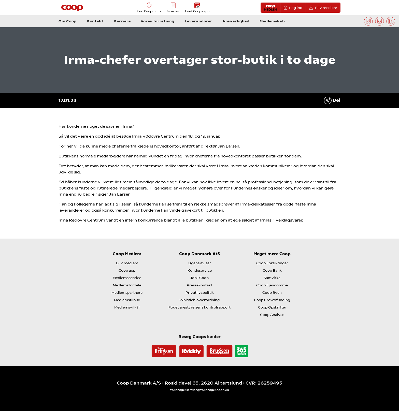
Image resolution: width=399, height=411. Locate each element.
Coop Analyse (272, 315)
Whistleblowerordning (199, 300)
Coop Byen (272, 292)
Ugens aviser (199, 263)
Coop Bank (272, 270)
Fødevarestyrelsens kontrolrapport (199, 307)
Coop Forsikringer (272, 263)
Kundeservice (200, 270)
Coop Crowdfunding (272, 300)
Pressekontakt (199, 285)
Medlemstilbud (127, 300)
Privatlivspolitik (200, 292)
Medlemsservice (127, 278)
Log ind (293, 8)
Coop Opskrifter (272, 307)
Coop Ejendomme (272, 285)
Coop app (127, 270)
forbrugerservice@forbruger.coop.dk (199, 390)
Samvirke (272, 278)
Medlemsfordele (127, 285)
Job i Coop (199, 278)
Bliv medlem (323, 8)
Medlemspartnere (126, 292)
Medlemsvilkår (127, 307)
